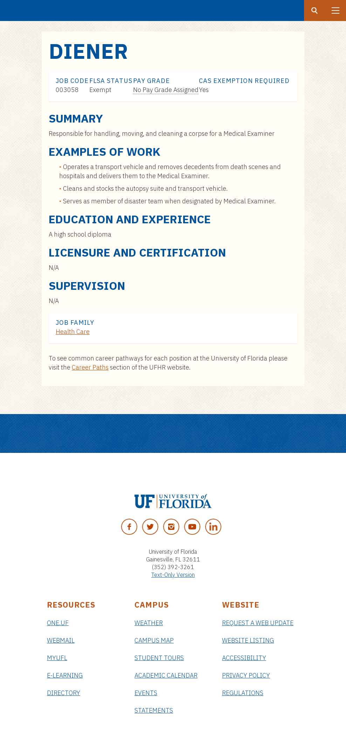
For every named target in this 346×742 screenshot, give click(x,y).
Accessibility (244, 658)
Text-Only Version (173, 574)
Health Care (73, 332)
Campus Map (154, 640)
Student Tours (159, 658)
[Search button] (314, 10)
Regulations (242, 693)
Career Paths (90, 367)
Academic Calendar (166, 675)
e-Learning (65, 675)
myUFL (57, 658)
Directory (63, 693)
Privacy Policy (246, 675)
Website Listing (248, 640)
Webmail (61, 640)
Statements (153, 710)
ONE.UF (58, 623)
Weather (148, 623)
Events (145, 693)
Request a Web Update (257, 623)
